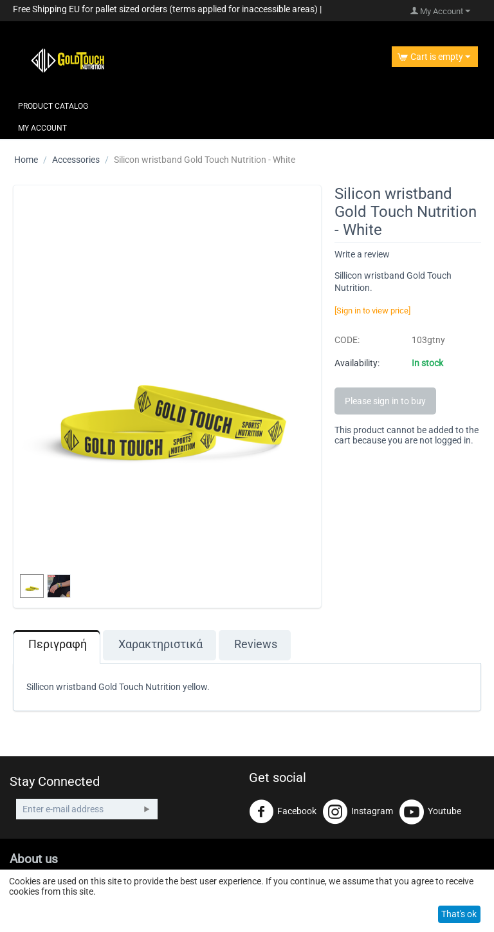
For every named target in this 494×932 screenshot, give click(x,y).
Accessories (76, 159)
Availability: (357, 363)
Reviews (255, 644)
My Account (42, 128)
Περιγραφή (57, 644)
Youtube (430, 811)
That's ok (459, 914)
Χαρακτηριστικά (160, 644)
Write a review (362, 254)
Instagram (358, 811)
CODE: (347, 340)
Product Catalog (53, 106)
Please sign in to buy (385, 401)
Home (26, 159)
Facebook (282, 811)
